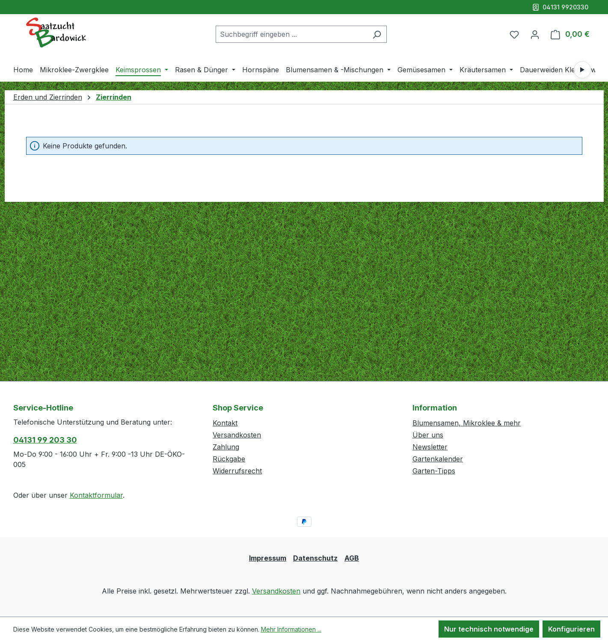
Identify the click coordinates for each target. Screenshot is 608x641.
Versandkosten (237, 435)
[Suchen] (377, 34)
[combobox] (291, 34)
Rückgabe (229, 459)
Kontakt (225, 423)
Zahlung (226, 447)
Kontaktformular (96, 495)
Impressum (267, 558)
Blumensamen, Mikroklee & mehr (466, 423)
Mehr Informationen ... (291, 629)
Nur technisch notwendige (489, 629)
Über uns (427, 435)
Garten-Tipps (433, 471)
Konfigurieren (571, 629)
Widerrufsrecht (237, 471)
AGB (351, 558)
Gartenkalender (437, 459)
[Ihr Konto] (535, 34)
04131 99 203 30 (45, 439)
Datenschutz (315, 558)
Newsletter (430, 447)
